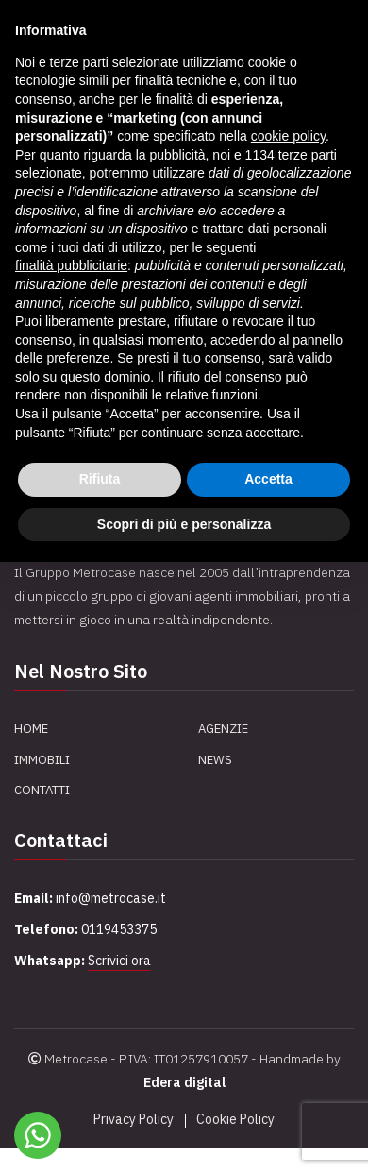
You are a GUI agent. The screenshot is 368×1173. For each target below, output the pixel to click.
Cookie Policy (235, 1119)
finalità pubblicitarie (71, 265)
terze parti (307, 154)
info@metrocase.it (111, 898)
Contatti (42, 790)
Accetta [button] (268, 478)
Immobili (42, 760)
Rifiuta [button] (100, 478)
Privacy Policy (133, 1119)
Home (31, 729)
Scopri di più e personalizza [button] (184, 524)
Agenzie (223, 729)
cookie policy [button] (288, 136)
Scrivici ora (119, 960)
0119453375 (119, 929)
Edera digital (184, 1082)
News (215, 760)
